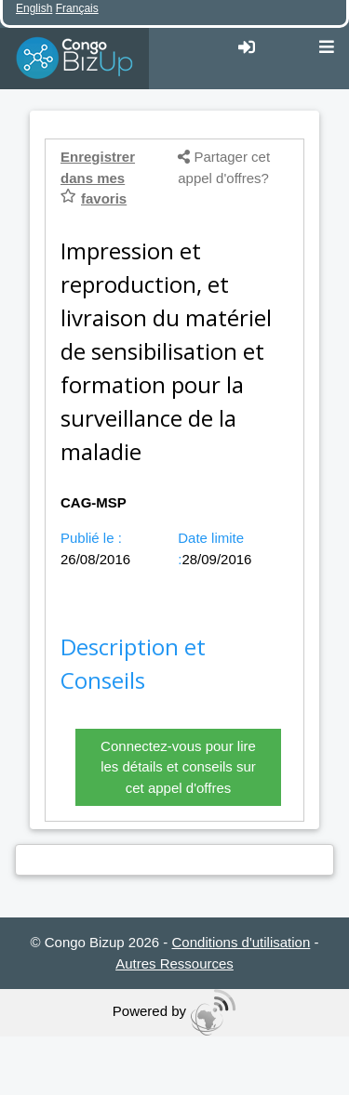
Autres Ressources (174, 963)
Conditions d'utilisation (241, 942)
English (34, 8)
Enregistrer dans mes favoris (97, 177)
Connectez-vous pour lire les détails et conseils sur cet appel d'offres (178, 767)
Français (77, 8)
